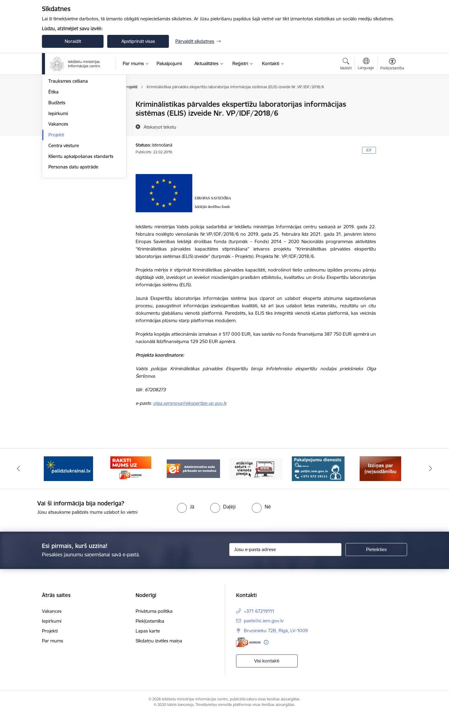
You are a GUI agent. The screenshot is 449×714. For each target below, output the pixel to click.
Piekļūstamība (150, 621)
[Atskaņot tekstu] (160, 127)
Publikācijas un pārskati (72, 126)
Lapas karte (148, 631)
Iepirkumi (58, 180)
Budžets (56, 169)
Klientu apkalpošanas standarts (80, 223)
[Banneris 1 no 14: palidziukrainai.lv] (68, 468)
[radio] (185, 506)
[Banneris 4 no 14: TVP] (256, 468)
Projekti (56, 201)
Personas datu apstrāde (73, 233)
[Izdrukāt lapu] (392, 101)
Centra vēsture (63, 212)
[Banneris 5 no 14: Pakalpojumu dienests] (318, 468)
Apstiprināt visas (138, 41)
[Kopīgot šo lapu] (392, 117)
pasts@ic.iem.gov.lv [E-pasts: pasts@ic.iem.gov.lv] (264, 621)
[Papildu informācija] (266, 642)
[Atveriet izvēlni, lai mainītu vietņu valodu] (366, 64)
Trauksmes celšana (68, 148)
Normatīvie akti (63, 137)
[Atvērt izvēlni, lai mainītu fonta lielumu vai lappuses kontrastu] (392, 64)
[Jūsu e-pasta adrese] (285, 549)
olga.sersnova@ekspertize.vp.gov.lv (190, 403)
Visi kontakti (266, 661)
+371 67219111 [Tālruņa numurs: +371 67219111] (259, 611)
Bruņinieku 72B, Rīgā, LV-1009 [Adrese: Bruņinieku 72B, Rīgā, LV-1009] (276, 630)
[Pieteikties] (376, 549)
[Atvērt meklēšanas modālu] (346, 64)
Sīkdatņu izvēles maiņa (159, 641)
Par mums (52, 641)
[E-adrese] (248, 642)
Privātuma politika (154, 611)
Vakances (58, 190)
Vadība (55, 105)
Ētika (53, 158)
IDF (369, 150)
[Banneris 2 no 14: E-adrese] (130, 468)
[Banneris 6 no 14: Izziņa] (380, 468)
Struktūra (58, 115)
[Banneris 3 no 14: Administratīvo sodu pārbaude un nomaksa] (193, 468)
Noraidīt (73, 41)
